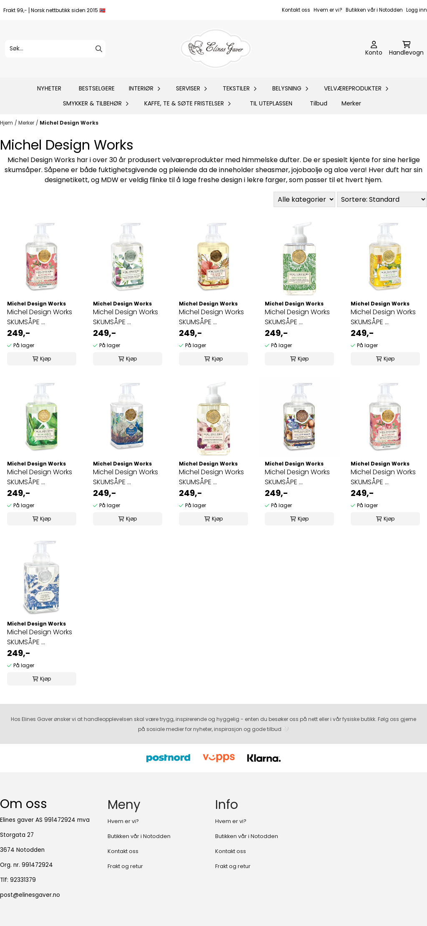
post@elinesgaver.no (30, 895)
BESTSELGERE (97, 88)
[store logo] (216, 49)
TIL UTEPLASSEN (271, 103)
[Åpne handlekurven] (406, 49)
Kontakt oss (296, 10)
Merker (351, 103)
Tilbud (318, 103)
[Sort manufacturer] (304, 199)
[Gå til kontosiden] (374, 49)
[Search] (99, 49)
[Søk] (55, 49)
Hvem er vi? (328, 10)
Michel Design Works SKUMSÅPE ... (39, 317)
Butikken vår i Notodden (374, 10)
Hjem (6, 122)
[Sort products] (382, 199)
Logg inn (416, 10)
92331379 (23, 880)
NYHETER (49, 88)
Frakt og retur (125, 866)
